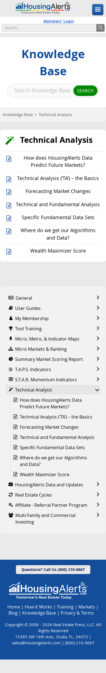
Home (13, 607)
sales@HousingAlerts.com (36, 642)
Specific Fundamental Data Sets (58, 217)
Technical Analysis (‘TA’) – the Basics (58, 178)
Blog (13, 613)
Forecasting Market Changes (58, 191)
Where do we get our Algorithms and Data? (53, 461)
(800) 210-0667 (79, 642)
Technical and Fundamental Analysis (58, 204)
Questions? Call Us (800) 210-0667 (53, 569)
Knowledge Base (18, 114)
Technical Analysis (55, 114)
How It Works (38, 607)
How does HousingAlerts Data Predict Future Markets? (51, 403)
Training (65, 607)
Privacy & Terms (77, 613)
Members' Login (58, 21)
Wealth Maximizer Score (58, 251)
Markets (86, 607)
